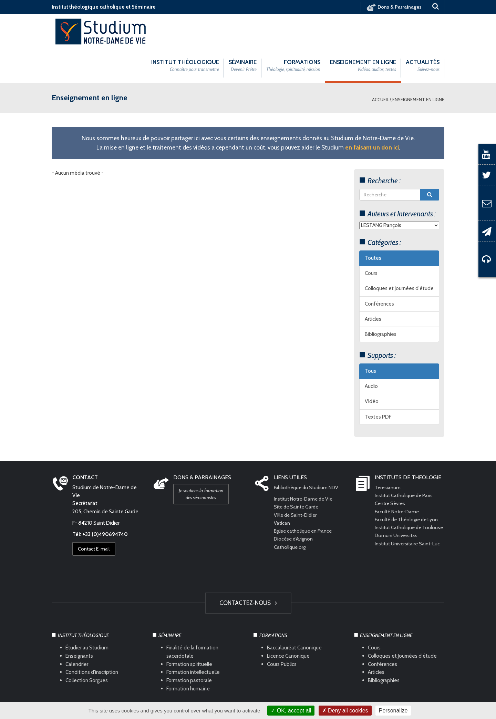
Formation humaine (188, 654)
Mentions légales (184, 699)
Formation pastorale (189, 646)
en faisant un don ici (372, 112)
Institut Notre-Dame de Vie (305, 465)
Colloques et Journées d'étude (399, 254)
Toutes (373, 223)
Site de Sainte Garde (297, 473)
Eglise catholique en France (304, 497)
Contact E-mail (96, 515)
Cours (371, 239)
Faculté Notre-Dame (398, 477)
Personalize (393, 710)
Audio (371, 352)
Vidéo (372, 367)
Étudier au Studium (86, 613)
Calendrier (76, 630)
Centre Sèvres (391, 469)
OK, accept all (291, 710)
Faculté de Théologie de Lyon (408, 485)
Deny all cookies (345, 710)
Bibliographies (380, 300)
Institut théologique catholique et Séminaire (104, 7)
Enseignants (79, 621)
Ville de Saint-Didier (297, 480)
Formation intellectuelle (193, 638)
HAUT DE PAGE (248, 680)
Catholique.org (291, 513)
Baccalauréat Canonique (294, 613)
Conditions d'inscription (91, 638)
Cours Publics (282, 630)
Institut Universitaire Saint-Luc (409, 517)
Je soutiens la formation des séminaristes (203, 459)
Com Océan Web (255, 699)
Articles (373, 284)
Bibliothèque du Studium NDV (308, 453)
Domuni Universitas (396, 509)
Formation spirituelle (189, 630)
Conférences (379, 269)
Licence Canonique (288, 621)
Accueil (380, 65)
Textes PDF (378, 382)
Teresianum (388, 453)
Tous (370, 336)
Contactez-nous (248, 568)
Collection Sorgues (86, 646)
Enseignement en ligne (418, 65)
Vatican (282, 488)
